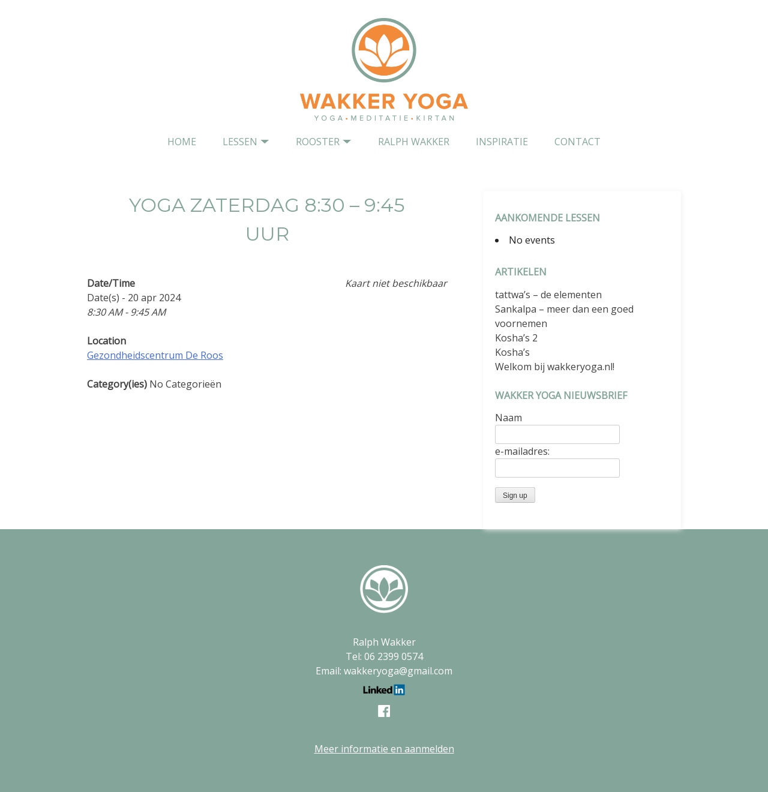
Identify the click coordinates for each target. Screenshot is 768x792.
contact (577, 141)
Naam (508, 417)
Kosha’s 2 (516, 337)
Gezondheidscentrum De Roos (155, 355)
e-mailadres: (522, 451)
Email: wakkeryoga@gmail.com (384, 670)
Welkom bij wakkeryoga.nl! (554, 366)
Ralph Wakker (413, 141)
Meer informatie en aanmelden (384, 748)
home (181, 141)
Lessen (240, 141)
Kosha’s (512, 352)
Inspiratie (502, 141)
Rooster (318, 141)
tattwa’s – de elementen (548, 294)
